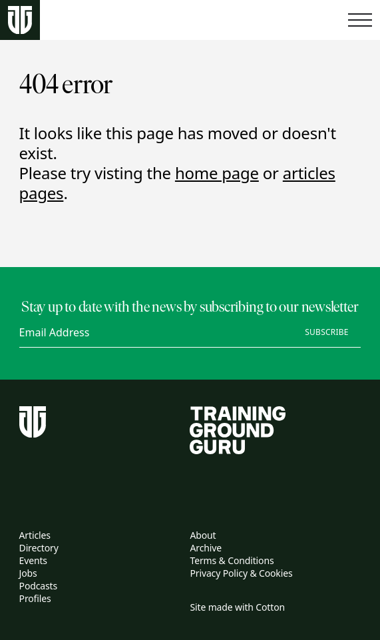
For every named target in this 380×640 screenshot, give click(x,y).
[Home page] (20, 20)
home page (217, 173)
